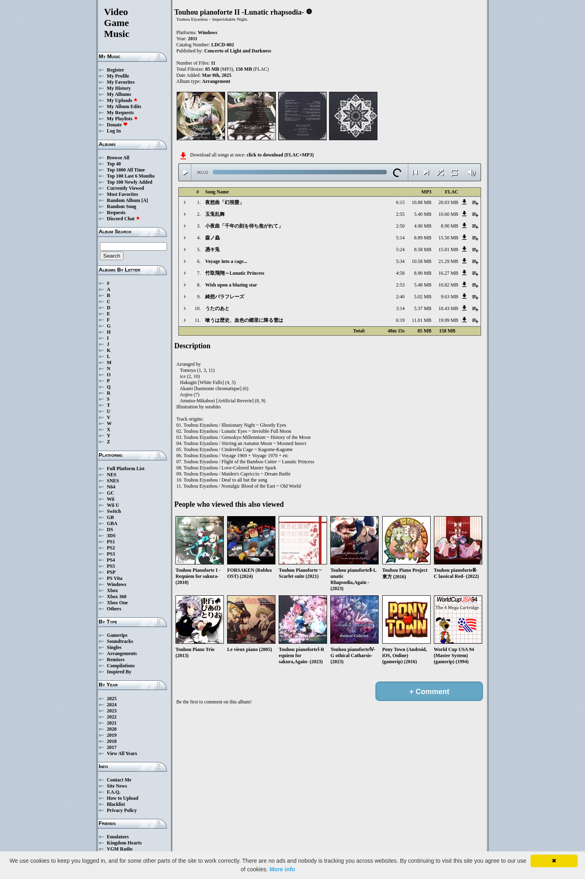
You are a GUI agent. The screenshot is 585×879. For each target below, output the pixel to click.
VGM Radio (119, 849)
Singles (114, 647)
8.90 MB (449, 226)
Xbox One (117, 603)
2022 (112, 717)
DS (110, 529)
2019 (112, 735)
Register (115, 70)
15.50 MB (448, 238)
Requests (116, 212)
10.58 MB (421, 261)
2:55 (400, 214)
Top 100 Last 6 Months (131, 176)
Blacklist (116, 804)
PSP (111, 572)
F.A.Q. (113, 792)
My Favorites (120, 82)
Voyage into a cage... (226, 261)
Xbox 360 (116, 596)
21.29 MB (448, 261)
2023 (112, 711)
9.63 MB (449, 297)
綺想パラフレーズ (224, 297)
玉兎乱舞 (215, 214)
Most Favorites (122, 194)
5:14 (400, 238)
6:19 (400, 320)
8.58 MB (422, 249)
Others (114, 609)
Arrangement (216, 81)
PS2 (111, 548)
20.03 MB (448, 202)
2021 (112, 723)
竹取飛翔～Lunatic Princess (234, 273)
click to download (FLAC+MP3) (280, 155)
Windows (116, 584)
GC (110, 493)
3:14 (400, 308)
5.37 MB (422, 308)
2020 (112, 729)
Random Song (121, 206)
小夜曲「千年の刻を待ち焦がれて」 (244, 226)
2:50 (400, 226)
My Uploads (122, 100)
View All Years (122, 753)
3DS (111, 535)
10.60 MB (448, 214)
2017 (112, 747)
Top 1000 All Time (126, 170)
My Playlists (122, 119)
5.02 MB (422, 297)
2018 (112, 741)
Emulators (118, 837)
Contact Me (119, 780)
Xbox (112, 590)
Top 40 (114, 164)
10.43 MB (448, 308)
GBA (112, 523)
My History (119, 88)
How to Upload (122, 798)
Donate (117, 125)
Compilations (121, 665)
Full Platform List (126, 468)
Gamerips (117, 635)
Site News (117, 786)
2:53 (400, 285)
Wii (110, 499)
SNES (113, 481)
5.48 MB (422, 285)
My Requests (120, 112)
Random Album (123, 200)
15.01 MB (448, 249)
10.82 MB (448, 285)
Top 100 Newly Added (129, 182)
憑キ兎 (212, 249)
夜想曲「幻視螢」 (224, 202)
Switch (114, 511)
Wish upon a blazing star (231, 285)
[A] (144, 200)
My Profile (118, 76)
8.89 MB (422, 238)
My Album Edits (124, 106)
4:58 (400, 273)
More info (282, 869)
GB (110, 517)
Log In (114, 131)
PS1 (111, 542)
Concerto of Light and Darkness (237, 51)
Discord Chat (123, 218)
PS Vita (114, 578)
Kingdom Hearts (124, 843)
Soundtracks (120, 641)
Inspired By (119, 672)
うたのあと (217, 308)
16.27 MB (448, 273)
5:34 (400, 261)
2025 (112, 698)
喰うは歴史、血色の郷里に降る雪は (244, 320)
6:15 (400, 202)
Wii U (113, 505)
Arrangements (122, 653)
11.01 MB (421, 320)
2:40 (400, 297)
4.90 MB (422, 226)
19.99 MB (448, 320)
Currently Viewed (125, 188)
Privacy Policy (122, 810)
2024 (112, 705)
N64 (111, 487)
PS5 (111, 566)
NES (111, 474)
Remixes (115, 659)
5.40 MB (422, 214)
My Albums (119, 94)
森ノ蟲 (212, 238)
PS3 (111, 554)
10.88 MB (421, 202)
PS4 (111, 560)
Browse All (118, 158)
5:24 (400, 249)
